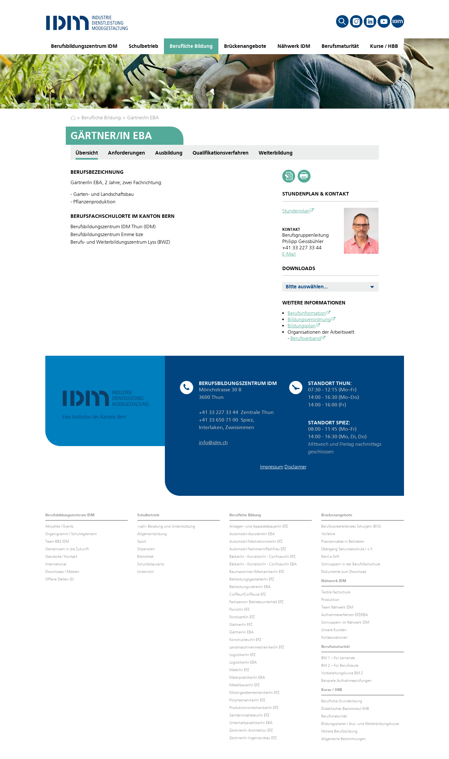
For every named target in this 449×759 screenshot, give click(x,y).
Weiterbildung (276, 153)
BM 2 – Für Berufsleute (339, 665)
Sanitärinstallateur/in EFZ (249, 715)
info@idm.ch (213, 442)
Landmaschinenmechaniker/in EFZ (256, 647)
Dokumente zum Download (343, 571)
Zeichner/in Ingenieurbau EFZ (253, 738)
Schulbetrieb (143, 46)
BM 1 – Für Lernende (338, 658)
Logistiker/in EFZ (242, 655)
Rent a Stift (330, 556)
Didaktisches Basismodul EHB (345, 708)
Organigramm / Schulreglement (71, 534)
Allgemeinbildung (152, 534)
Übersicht (87, 153)
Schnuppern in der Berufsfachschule (350, 564)
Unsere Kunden (333, 630)
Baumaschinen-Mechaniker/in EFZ (256, 571)
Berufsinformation (307, 313)
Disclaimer (295, 467)
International (55, 564)
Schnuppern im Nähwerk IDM (345, 622)
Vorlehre (328, 534)
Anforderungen (126, 153)
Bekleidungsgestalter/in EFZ (251, 579)
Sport (141, 541)
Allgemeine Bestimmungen (343, 739)
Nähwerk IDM (294, 46)
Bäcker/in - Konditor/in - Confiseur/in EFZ (262, 556)
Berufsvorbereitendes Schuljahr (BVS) (351, 526)
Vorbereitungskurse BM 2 (342, 673)
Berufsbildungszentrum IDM (84, 46)
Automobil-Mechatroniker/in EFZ (256, 541)
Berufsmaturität (340, 46)
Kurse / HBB (384, 46)
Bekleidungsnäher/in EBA (250, 587)
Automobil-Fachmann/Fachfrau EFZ (257, 549)
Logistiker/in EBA (243, 662)
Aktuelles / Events (59, 526)
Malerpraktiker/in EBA (247, 677)
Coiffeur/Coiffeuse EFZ (247, 594)
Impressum (271, 467)
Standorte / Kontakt (61, 556)
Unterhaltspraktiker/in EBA (250, 723)
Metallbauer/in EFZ (244, 685)
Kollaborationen (334, 637)
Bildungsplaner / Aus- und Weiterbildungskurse (360, 724)
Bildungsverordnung (309, 319)
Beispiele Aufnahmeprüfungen (346, 680)
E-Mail (289, 254)
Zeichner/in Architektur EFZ (251, 730)
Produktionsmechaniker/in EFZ (253, 707)
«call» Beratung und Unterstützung (166, 526)
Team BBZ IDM (57, 541)
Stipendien (146, 549)
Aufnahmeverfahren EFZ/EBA (344, 615)
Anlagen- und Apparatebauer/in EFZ (258, 526)
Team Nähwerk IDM (337, 607)
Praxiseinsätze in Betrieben (342, 541)
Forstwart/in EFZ (242, 617)
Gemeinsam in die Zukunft (67, 549)
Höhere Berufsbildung (339, 731)
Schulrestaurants (150, 564)
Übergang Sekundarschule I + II (346, 549)
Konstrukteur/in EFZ (245, 639)
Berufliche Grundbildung (341, 701)
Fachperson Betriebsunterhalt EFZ (256, 602)
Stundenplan (296, 211)
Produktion (330, 600)
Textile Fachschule (335, 592)
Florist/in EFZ (239, 609)
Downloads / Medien (62, 571)
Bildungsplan (302, 326)
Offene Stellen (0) (59, 579)
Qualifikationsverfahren (221, 153)
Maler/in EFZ (239, 670)
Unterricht (145, 571)
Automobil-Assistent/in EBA (252, 534)
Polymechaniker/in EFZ (247, 700)
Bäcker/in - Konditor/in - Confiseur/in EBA (263, 564)
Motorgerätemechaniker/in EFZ (254, 692)
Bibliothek (145, 556)
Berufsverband (305, 338)
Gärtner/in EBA (143, 118)
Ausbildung (168, 153)
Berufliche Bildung (191, 46)
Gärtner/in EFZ (240, 624)
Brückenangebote (245, 46)
